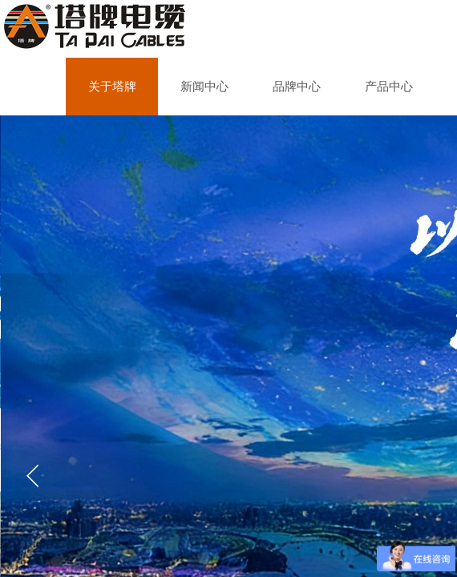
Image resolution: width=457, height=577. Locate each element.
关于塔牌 (112, 86)
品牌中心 (297, 86)
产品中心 (389, 86)
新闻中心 (204, 86)
